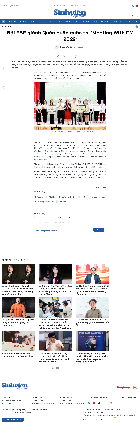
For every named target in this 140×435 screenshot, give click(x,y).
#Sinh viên (61, 201)
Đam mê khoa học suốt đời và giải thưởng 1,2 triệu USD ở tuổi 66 (92, 322)
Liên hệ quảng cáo (39, 398)
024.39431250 (9, 403)
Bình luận (4, 80)
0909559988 (38, 400)
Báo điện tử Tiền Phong (70, 13)
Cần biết (127, 22)
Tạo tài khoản (52, 218)
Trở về (4, 86)
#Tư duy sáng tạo (97, 197)
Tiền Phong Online (61, 6)
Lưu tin (4, 74)
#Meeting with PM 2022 (45, 197)
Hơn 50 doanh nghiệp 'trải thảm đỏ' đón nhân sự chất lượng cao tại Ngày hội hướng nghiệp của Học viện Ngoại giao (55, 323)
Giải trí (58, 22)
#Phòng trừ (82, 197)
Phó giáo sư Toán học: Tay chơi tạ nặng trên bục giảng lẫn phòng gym (18, 322)
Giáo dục (33, 22)
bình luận (82, 56)
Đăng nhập (38, 218)
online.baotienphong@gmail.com (73, 403)
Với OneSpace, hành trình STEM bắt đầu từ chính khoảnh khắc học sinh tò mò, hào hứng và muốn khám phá (18, 290)
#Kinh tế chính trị (66, 197)
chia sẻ (58, 56)
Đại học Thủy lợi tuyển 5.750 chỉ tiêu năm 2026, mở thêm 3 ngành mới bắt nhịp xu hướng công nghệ (92, 290)
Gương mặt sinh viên (71, 22)
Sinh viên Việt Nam (15, 386)
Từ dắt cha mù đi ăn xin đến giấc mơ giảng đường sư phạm (17, 354)
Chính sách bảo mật (127, 398)
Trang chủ (3, 21)
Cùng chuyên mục (13, 260)
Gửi (98, 229)
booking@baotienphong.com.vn (44, 403)
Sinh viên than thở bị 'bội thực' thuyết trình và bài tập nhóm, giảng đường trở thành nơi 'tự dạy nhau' (54, 357)
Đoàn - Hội (12, 22)
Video (95, 22)
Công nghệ (85, 22)
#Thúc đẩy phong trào (44, 201)
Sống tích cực (105, 22)
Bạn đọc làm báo (12, 420)
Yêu (50, 22)
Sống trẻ (23, 22)
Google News (136, 26)
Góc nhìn (43, 22)
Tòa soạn (6, 398)
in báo (76, 56)
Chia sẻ (4, 68)
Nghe (4, 63)
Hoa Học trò (93, 6)
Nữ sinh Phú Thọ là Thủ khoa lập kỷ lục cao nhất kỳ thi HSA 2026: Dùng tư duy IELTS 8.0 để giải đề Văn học (55, 290)
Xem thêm (136, 21)
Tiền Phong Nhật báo (78, 6)
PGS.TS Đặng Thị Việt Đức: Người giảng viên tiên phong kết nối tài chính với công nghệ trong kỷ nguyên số (92, 357)
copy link (70, 56)
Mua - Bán (117, 22)
